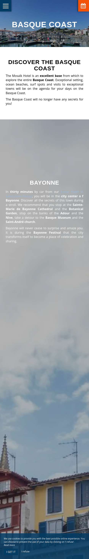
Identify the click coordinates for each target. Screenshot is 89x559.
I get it (10, 552)
